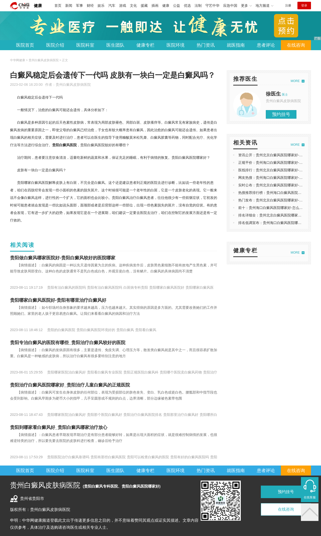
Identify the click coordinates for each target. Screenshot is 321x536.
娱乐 (101, 6)
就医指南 (236, 45)
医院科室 (85, 45)
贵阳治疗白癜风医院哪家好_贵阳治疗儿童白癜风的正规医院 (70, 385)
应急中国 (230, 6)
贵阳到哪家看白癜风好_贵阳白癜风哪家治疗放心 (58, 427)
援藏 (144, 6)
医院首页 (25, 45)
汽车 (111, 6)
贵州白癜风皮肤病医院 (73, 85)
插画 (154, 6)
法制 (198, 6)
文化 (133, 6)
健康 (38, 6)
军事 (79, 6)
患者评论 (266, 45)
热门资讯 (206, 45)
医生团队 (115, 45)
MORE (295, 81)
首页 (57, 6)
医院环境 (176, 45)
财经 (90, 6)
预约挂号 (281, 114)
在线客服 (310, 497)
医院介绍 (55, 45)
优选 (187, 6)
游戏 (122, 6)
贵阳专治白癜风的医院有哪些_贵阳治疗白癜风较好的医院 (67, 342)
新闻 (68, 6)
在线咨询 (296, 45)
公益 (176, 6)
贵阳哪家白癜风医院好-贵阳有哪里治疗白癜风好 (58, 300)
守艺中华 (212, 6)
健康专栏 (145, 45)
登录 (304, 5)
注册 (288, 5)
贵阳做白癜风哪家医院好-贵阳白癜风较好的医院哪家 (62, 257)
